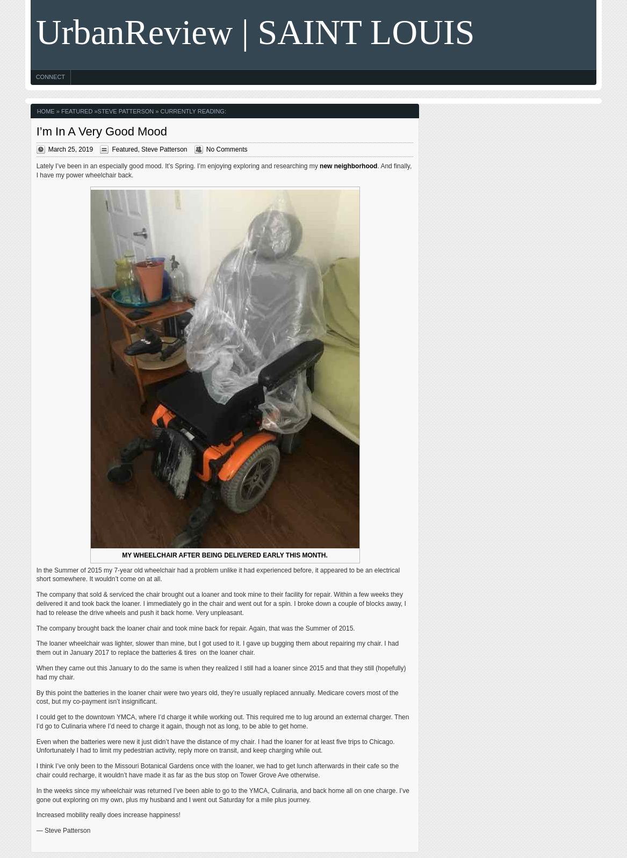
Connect (50, 77)
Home (46, 111)
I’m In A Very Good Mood (102, 131)
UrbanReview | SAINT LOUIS (255, 32)
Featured (76, 111)
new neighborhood (348, 166)
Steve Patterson (126, 111)
